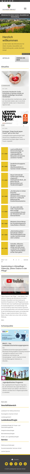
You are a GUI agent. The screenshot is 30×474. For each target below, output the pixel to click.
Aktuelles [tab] (6, 58)
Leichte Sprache (5, 451)
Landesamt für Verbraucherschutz (10, 411)
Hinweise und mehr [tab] (20, 59)
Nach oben (4, 401)
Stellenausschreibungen (7, 445)
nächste (26, 260)
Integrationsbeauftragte (7, 430)
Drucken (15, 459)
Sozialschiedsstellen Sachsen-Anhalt (11, 448)
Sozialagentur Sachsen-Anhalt (9, 414)
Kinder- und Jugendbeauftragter (10, 436)
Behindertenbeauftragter (7, 433)
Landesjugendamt (6, 417)
